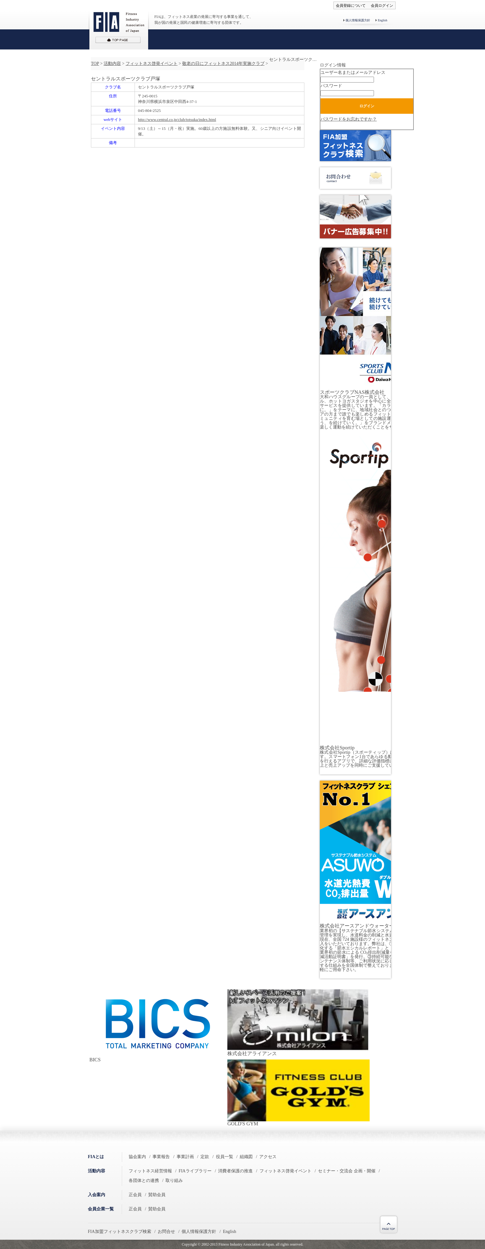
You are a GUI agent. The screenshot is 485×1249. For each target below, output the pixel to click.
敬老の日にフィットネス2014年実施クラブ (223, 63)
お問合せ (166, 1231)
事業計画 (185, 1156)
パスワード (331, 85)
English (382, 20)
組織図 (246, 1156)
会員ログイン (382, 5)
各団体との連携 (144, 1180)
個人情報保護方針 (358, 20)
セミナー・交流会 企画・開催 (347, 1171)
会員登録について (351, 5)
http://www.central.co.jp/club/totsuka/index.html (177, 119)
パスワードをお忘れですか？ (348, 119)
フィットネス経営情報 (150, 1171)
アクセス (268, 1156)
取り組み (174, 1180)
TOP (95, 63)
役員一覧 (224, 1156)
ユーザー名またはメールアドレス (352, 72)
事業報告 (161, 1156)
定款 (204, 1156)
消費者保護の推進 (235, 1171)
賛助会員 (156, 1194)
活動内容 (112, 63)
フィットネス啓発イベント (152, 63)
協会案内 (137, 1156)
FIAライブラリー (195, 1171)
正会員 (135, 1194)
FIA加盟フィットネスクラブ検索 (119, 1231)
